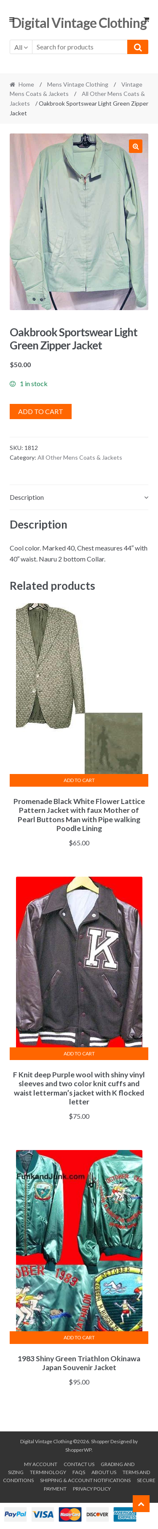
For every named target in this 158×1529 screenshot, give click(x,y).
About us (103, 1472)
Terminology (48, 1472)
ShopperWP (78, 1450)
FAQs (78, 1472)
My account (40, 1464)
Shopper (100, 1441)
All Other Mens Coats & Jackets (79, 457)
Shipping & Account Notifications (85, 1480)
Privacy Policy (92, 1488)
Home (26, 84)
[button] (135, 146)
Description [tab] (27, 497)
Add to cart (40, 411)
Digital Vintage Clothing (79, 22)
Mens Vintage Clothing (77, 84)
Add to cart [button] (79, 780)
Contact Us (79, 1464)
